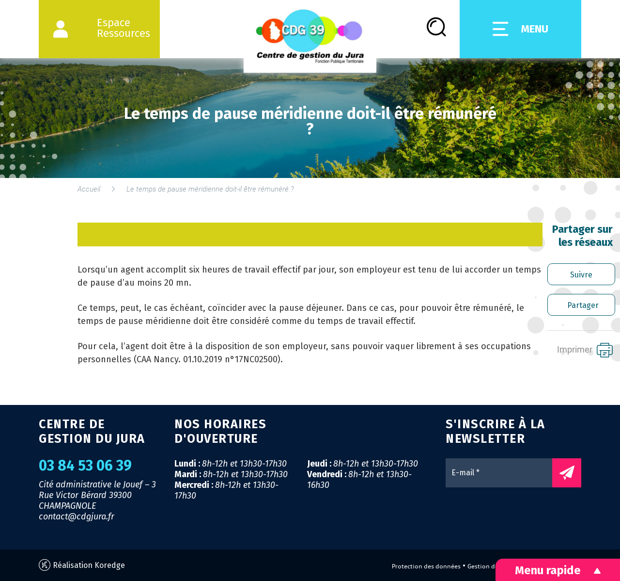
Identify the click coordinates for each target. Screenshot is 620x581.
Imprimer (585, 350)
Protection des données (426, 566)
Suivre (581, 274)
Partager (583, 305)
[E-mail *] (504, 472)
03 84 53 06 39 (85, 465)
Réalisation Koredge (82, 565)
